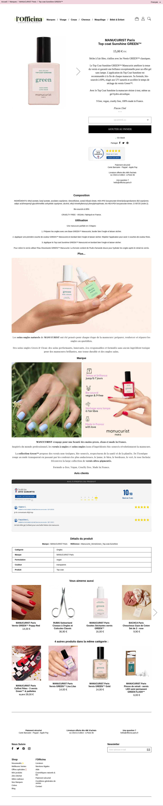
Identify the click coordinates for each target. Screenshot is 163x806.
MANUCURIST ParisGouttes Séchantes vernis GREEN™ (100, 626)
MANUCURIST (52, 337)
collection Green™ (28, 453)
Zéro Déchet (17, 776)
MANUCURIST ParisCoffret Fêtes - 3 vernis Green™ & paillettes (25, 688)
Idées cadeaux (18, 779)
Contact (39, 786)
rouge (15, 457)
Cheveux (85, 20)
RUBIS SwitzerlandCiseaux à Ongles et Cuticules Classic (63, 626)
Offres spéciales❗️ (19, 769)
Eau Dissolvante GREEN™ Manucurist (53, 248)
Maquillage (100, 20)
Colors (14, 785)
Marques (51, 20)
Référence (75, 544)
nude (25, 457)
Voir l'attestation (25, 496)
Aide (37, 769)
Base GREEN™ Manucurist (79, 231)
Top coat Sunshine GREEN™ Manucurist (71, 242)
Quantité (118, 120)
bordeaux (120, 457)
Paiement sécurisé (43, 778)
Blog (13, 788)
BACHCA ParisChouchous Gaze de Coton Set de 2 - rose (136, 626)
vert (131, 457)
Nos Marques (17, 782)
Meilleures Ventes (19, 766)
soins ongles (78, 446)
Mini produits (17, 773)
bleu (109, 457)
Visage (63, 20)
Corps (74, 20)
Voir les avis (113, 158)
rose (139, 457)
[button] (79, 71)
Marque (45, 544)
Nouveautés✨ (18, 763)
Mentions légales (42, 766)
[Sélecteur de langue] (156, 2)
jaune (100, 457)
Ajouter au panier (120, 129)
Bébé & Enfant (117, 20)
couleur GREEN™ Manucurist (55, 237)
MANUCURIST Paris (120, 40)
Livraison (39, 763)
